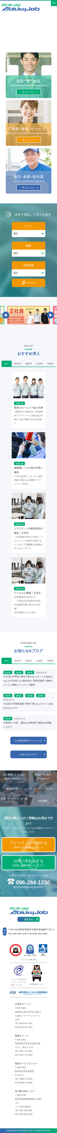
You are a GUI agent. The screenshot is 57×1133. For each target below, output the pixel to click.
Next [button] (50, 315)
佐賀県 (39, 363)
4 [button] (34, 326)
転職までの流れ (43, 776)
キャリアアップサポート (42, 788)
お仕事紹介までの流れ (14, 776)
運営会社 (28, 919)
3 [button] (28, 326)
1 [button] (16, 326)
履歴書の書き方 (14, 788)
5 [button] (40, 326)
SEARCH (31, 282)
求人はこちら (28, 91)
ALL (7, 363)
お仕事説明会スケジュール (28, 740)
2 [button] (22, 326)
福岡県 (28, 363)
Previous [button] (5, 315)
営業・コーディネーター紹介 (14, 800)
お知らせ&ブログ (28, 754)
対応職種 (42, 800)
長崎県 (50, 363)
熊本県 (17, 363)
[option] (28, 315)
